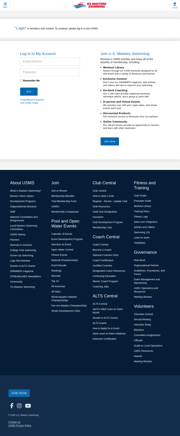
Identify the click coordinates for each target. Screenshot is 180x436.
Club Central (99, 190)
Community (16, 281)
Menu (5, 7)
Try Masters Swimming (22, 286)
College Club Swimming (23, 250)
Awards (138, 356)
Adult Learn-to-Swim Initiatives (109, 333)
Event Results (58, 265)
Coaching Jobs (101, 286)
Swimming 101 (142, 232)
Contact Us (14, 422)
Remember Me (31, 80)
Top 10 (55, 281)
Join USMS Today (29, 103)
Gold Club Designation (105, 211)
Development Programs (23, 201)
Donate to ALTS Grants (22, 266)
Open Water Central (62, 249)
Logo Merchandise (20, 260)
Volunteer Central (143, 314)
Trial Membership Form (64, 201)
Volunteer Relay (142, 324)
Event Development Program (67, 239)
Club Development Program (108, 222)
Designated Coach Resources (109, 270)
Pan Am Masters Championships (69, 305)
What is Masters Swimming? (25, 190)
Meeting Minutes (143, 296)
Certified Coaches (102, 265)
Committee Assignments (147, 335)
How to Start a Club (103, 196)
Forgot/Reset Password (32, 99)
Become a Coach (102, 249)
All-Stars (56, 291)
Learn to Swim (142, 237)
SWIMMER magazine (22, 271)
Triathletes (139, 242)
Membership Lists (102, 227)
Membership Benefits (63, 196)
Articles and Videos (144, 227)
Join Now (110, 141)
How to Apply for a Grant (106, 328)
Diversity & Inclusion (21, 245)
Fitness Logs (141, 216)
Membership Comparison (65, 211)
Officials (138, 340)
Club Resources (101, 206)
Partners (14, 239)
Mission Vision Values (22, 196)
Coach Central (100, 244)
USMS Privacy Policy (19, 425)
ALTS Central (100, 303)
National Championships (64, 260)
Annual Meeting (142, 319)
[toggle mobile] (5, 5)
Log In (174, 8)
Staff (12, 211)
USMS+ (55, 206)
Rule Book (139, 260)
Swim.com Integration (146, 221)
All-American (58, 286)
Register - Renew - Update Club (110, 201)
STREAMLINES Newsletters (25, 276)
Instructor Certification (105, 338)
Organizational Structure (23, 206)
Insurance (98, 217)
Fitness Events (59, 254)
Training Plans (142, 211)
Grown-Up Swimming (21, 255)
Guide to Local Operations (148, 345)
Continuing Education (104, 276)
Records (56, 275)
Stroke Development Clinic (65, 310)
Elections (139, 329)
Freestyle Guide (142, 200)
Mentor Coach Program (105, 281)
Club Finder (140, 195)
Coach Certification (103, 260)
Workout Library (142, 206)
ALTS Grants (100, 323)
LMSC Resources (143, 350)
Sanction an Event (61, 244)
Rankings (56, 270)
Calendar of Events (61, 234)
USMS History (18, 234)
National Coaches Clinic (106, 255)
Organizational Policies (146, 265)
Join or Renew (59, 190)
